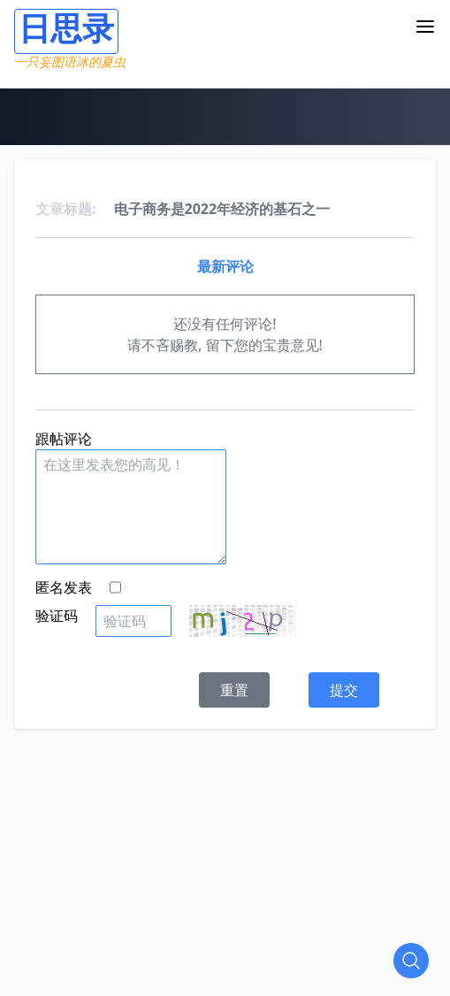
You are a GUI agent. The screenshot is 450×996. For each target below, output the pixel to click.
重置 (234, 690)
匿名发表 (63, 587)
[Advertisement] (232, 853)
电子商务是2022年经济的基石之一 (222, 208)
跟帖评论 (63, 438)
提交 (344, 690)
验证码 (56, 615)
